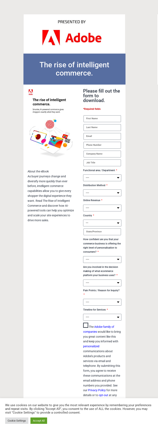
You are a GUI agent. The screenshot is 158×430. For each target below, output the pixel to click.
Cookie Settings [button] (17, 420)
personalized (91, 346)
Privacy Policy (97, 390)
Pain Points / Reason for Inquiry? (101, 290)
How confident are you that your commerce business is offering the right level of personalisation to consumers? (102, 245)
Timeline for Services (94, 309)
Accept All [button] (39, 420)
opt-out (104, 395)
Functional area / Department (99, 170)
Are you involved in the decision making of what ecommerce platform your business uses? (100, 271)
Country (88, 215)
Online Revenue (92, 200)
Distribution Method (94, 185)
